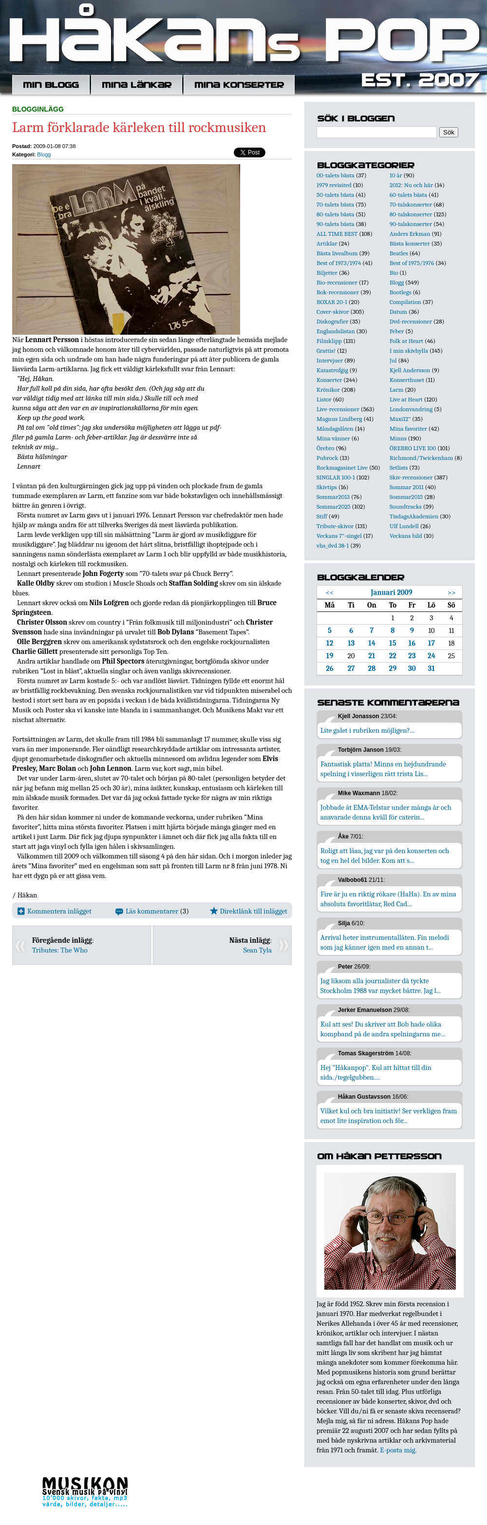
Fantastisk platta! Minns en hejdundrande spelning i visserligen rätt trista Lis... (383, 769)
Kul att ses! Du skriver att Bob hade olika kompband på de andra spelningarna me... (382, 1029)
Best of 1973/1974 (339, 263)
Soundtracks (406, 506)
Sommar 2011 (407, 487)
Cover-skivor (333, 311)
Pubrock (327, 457)
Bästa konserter (410, 243)
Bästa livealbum (337, 253)
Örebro (325, 448)
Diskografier (332, 321)
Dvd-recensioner (411, 321)
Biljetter (327, 272)
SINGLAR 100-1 (336, 477)
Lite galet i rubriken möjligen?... (367, 730)
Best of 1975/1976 (412, 263)
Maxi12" (400, 418)
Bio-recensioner (337, 282)
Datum (398, 311)
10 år (396, 175)
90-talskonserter (411, 224)
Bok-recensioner (338, 292)
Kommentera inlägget (54, 911)
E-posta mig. (398, 1450)
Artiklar (327, 243)
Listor (324, 399)
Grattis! (326, 350)
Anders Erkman (410, 233)
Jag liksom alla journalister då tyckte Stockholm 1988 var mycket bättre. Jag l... (380, 985)
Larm (396, 389)
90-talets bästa (335, 224)
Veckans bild (406, 535)
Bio (394, 272)
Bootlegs (401, 292)
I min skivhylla (409, 350)
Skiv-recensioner (411, 477)
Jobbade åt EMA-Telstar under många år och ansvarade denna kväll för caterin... (385, 812)
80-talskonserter (411, 214)
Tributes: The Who (60, 950)
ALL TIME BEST (337, 233)
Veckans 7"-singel (339, 535)
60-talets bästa (408, 194)
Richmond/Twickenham (421, 457)
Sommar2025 (334, 506)
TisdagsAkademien (414, 516)
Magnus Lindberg (339, 418)
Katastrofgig (332, 370)
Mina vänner (333, 438)
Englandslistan (336, 331)
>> (452, 592)
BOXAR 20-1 (332, 301)
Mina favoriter (408, 428)
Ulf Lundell (404, 526)
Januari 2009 (391, 592)
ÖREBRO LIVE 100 (413, 448)
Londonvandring (411, 409)
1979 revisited (334, 185)
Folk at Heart (406, 340)
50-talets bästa (335, 194)
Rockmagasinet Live (342, 467)
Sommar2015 (406, 496)
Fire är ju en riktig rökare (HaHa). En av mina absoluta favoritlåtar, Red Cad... (388, 899)
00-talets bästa (336, 175)
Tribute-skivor (335, 526)
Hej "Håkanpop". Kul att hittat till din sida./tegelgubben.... (375, 1072)
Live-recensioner (338, 409)
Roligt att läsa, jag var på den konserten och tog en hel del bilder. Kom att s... (384, 855)
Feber (397, 331)
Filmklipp (329, 340)
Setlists (399, 467)
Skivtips (327, 487)
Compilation (405, 301)
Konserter (329, 379)
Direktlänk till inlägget (248, 911)
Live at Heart (406, 399)
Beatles (399, 253)
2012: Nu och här (411, 185)
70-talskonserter (411, 204)
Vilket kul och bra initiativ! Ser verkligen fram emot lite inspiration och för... (388, 1115)
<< (330, 592)
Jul (393, 360)
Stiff (322, 516)
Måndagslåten (335, 428)
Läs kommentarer (146, 911)
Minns (398, 438)
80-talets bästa (335, 214)
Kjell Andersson (410, 370)
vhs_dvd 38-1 (333, 545)
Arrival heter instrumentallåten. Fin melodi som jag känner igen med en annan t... (384, 942)
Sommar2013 (333, 496)
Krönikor (328, 389)
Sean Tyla (258, 950)
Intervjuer (330, 360)
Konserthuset (407, 379)
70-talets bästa (335, 204)
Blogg (44, 154)
